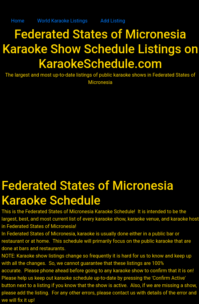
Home (17, 21)
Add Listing (113, 21)
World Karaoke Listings (62, 21)
